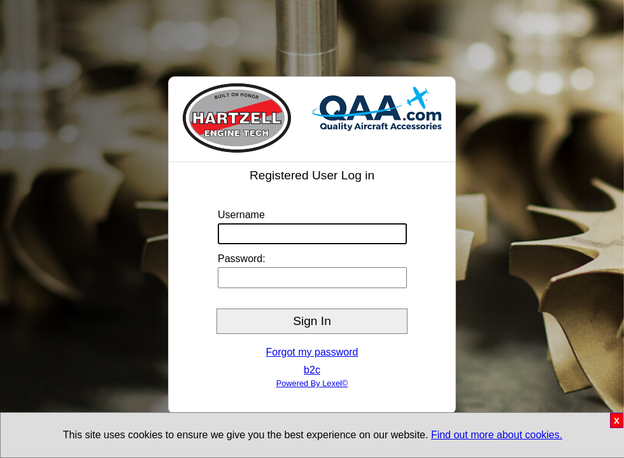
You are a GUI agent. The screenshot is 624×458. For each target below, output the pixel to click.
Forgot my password (312, 352)
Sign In (312, 321)
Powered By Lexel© (312, 383)
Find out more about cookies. (496, 434)
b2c (312, 369)
